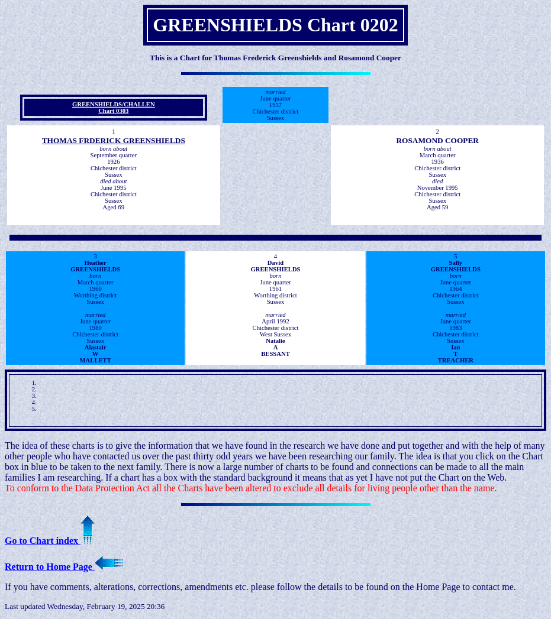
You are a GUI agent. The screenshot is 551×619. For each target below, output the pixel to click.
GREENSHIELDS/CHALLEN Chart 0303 (113, 107)
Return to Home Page (64, 567)
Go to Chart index (50, 541)
